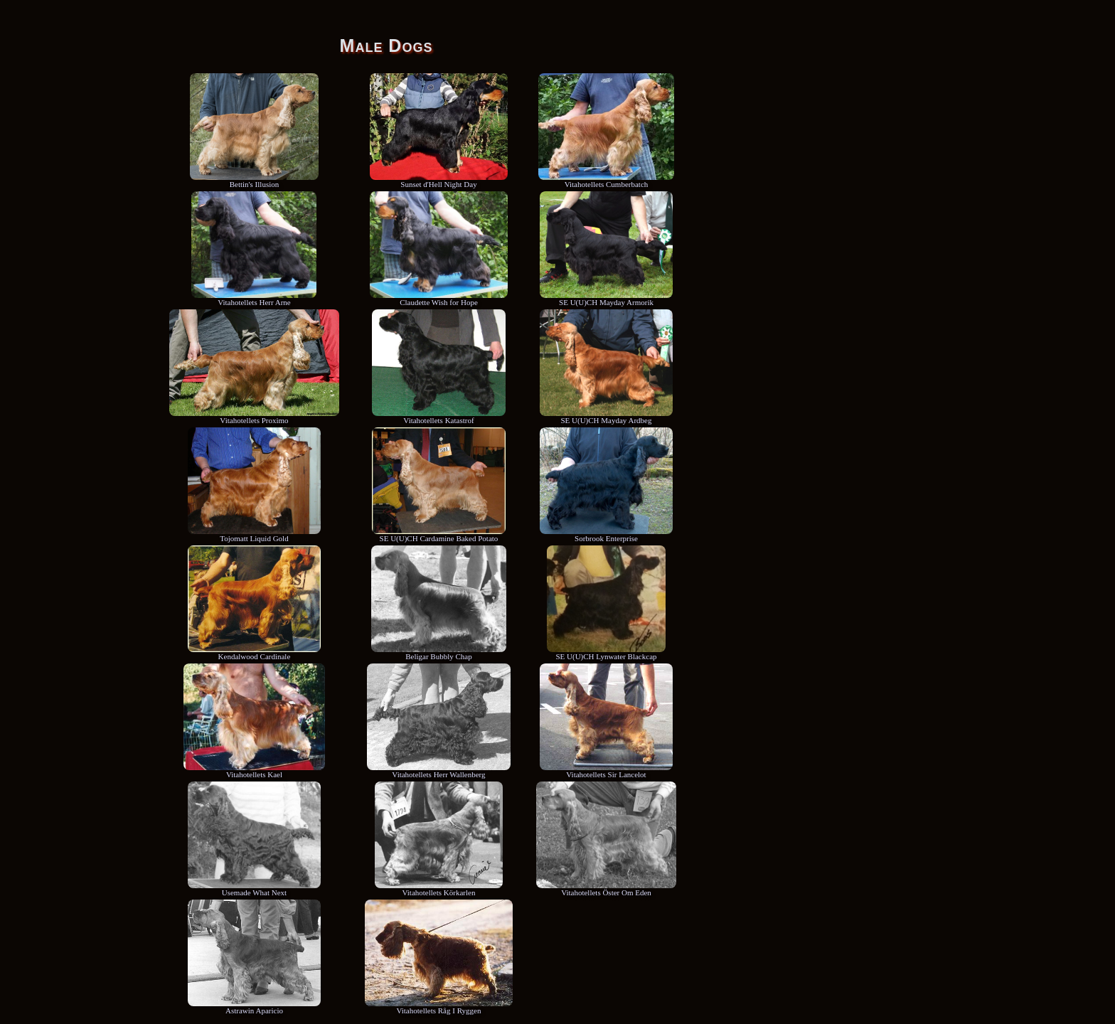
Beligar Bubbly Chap (438, 653)
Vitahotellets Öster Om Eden (606, 889)
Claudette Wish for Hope (438, 298)
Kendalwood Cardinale (254, 653)
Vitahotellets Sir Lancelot (606, 771)
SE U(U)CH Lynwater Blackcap (606, 653)
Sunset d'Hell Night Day (439, 180)
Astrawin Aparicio (254, 1007)
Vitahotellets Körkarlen (439, 889)
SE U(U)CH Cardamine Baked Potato (439, 535)
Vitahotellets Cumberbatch (605, 180)
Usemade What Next (254, 889)
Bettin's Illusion (254, 180)
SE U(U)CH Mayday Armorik (606, 298)
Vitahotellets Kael (253, 771)
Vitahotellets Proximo (254, 417)
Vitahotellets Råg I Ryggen (439, 1007)
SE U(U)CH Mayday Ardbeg (606, 417)
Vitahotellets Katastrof (439, 417)
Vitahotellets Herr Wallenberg (438, 771)
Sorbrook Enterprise (606, 535)
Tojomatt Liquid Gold (254, 535)
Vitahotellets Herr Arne (253, 298)
